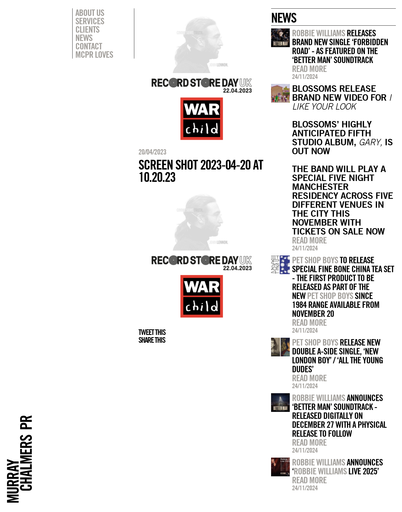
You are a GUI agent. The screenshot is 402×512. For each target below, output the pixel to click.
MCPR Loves (94, 54)
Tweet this (151, 332)
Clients (87, 29)
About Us (89, 12)
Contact (88, 46)
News (83, 37)
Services (89, 20)
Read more (309, 68)
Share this (151, 340)
